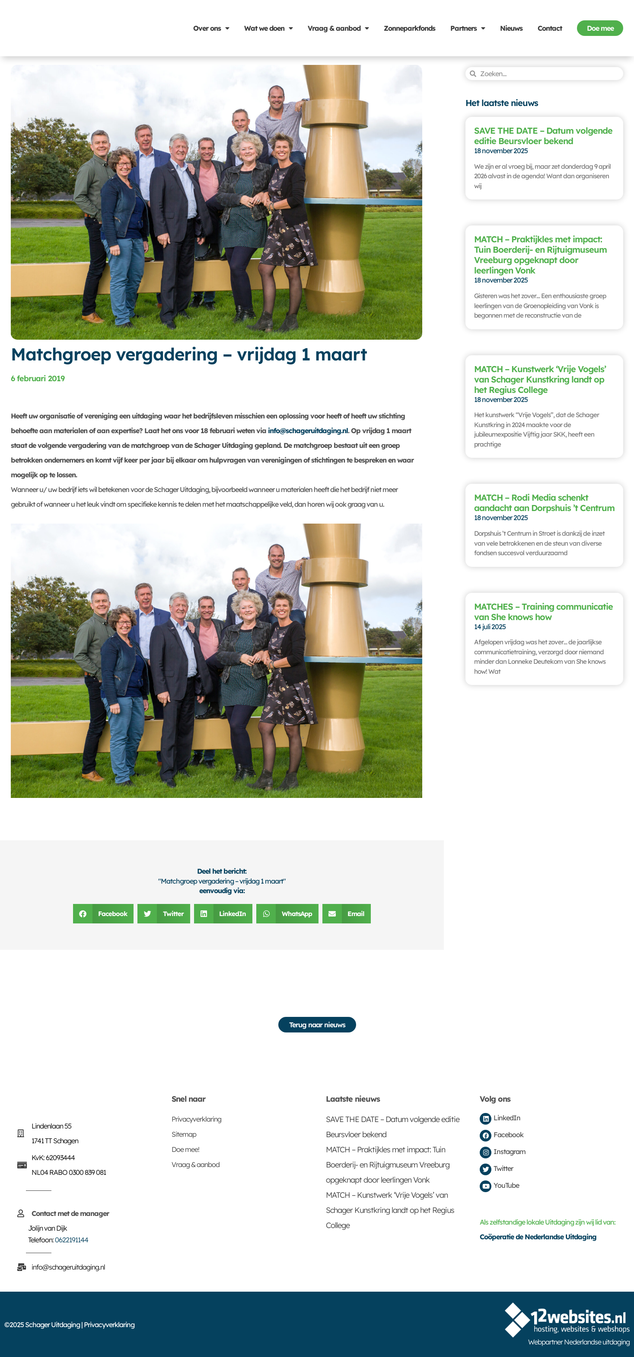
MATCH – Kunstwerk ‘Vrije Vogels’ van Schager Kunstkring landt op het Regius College (540, 379)
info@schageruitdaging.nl (308, 430)
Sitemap (184, 1134)
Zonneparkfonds (409, 28)
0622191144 (71, 1239)
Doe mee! (185, 1149)
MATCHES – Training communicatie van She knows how (543, 611)
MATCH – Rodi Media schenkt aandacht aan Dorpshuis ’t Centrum (544, 502)
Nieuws (511, 28)
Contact (550, 28)
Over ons (211, 28)
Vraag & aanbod (338, 28)
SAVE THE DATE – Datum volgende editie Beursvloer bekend (543, 135)
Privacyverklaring (196, 1119)
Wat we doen (268, 28)
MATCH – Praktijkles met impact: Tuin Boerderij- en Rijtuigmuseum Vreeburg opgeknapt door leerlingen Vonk (540, 255)
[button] (103, 913)
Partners (467, 28)
